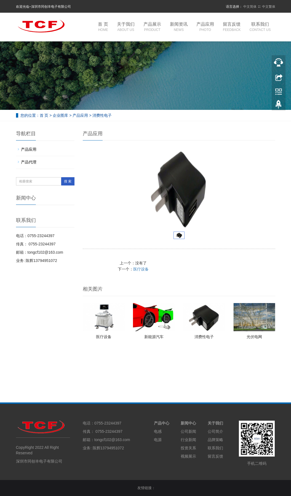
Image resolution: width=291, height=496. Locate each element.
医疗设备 (234, 263)
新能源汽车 (154, 337)
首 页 (103, 27)
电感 (158, 431)
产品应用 (205, 27)
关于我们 (126, 27)
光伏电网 (254, 337)
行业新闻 (188, 439)
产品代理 (28, 162)
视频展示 (188, 456)
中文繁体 (268, 7)
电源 (158, 439)
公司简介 (215, 431)
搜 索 (67, 181)
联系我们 (260, 27)
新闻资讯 (179, 27)
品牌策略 (215, 439)
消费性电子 (204, 337)
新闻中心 (188, 423)
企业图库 (60, 115)
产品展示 (152, 27)
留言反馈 (232, 27)
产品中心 (161, 423)
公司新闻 (188, 431)
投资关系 (188, 448)
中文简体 (250, 7)
